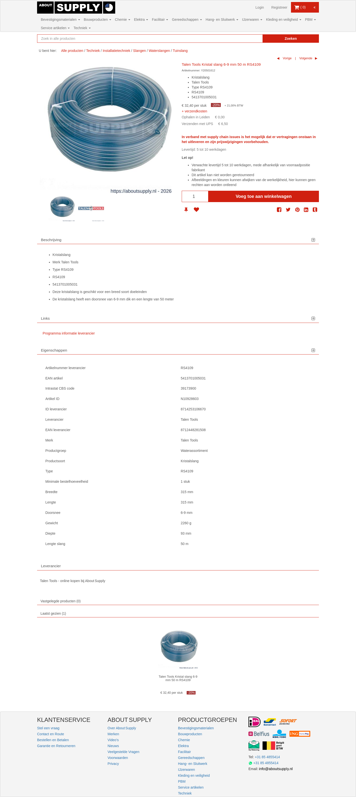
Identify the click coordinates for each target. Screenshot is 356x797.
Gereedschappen (187, 19)
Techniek (81, 28)
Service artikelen (55, 28)
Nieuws (113, 746)
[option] (61, 208)
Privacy (113, 764)
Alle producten (72, 51)
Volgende (305, 58)
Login (259, 7)
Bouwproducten (97, 19)
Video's (113, 740)
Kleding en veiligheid (283, 19)
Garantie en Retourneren (56, 746)
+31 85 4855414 (267, 757)
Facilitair (160, 19)
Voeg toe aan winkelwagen (264, 196)
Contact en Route (50, 734)
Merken (113, 734)
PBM (310, 19)
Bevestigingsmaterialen (60, 19)
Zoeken (291, 39)
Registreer (279, 7)
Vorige (286, 58)
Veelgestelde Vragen (123, 752)
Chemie (122, 19)
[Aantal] (195, 196)
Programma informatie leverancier (69, 333)
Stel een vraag (48, 728)
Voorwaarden (118, 758)
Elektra (141, 19)
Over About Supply (122, 728)
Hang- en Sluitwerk (222, 19)
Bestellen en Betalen (53, 740)
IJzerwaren (252, 19)
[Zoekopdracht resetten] (248, 38)
